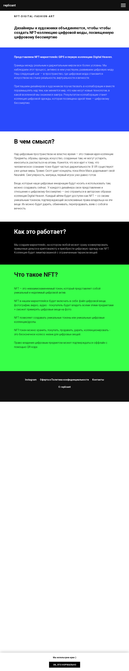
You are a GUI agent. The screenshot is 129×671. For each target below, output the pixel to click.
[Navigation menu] (123, 5)
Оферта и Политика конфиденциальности (64, 379)
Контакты (98, 379)
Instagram (31, 379)
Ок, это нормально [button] (64, 664)
